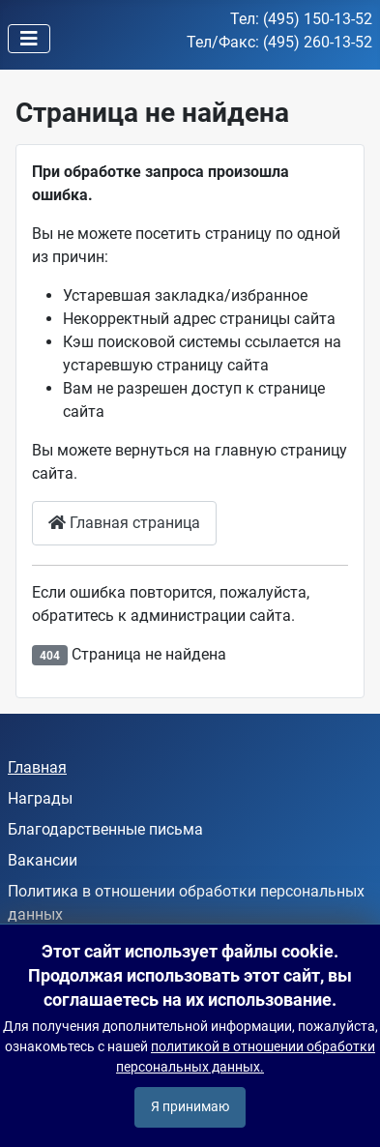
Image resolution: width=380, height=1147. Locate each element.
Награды (40, 798)
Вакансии (42, 860)
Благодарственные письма (105, 829)
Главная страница (124, 523)
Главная (37, 767)
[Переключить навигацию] (29, 38)
